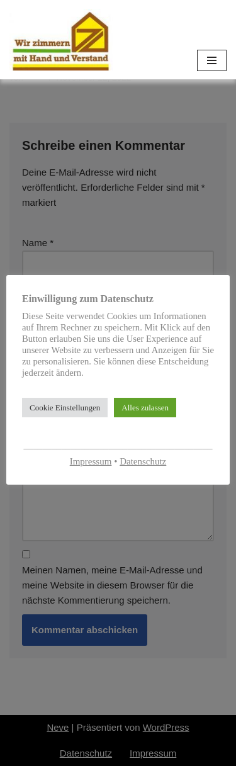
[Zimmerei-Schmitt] (61, 39)
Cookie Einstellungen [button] (65, 407)
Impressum (91, 461)
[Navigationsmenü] (212, 60)
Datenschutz (143, 461)
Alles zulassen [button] (145, 407)
